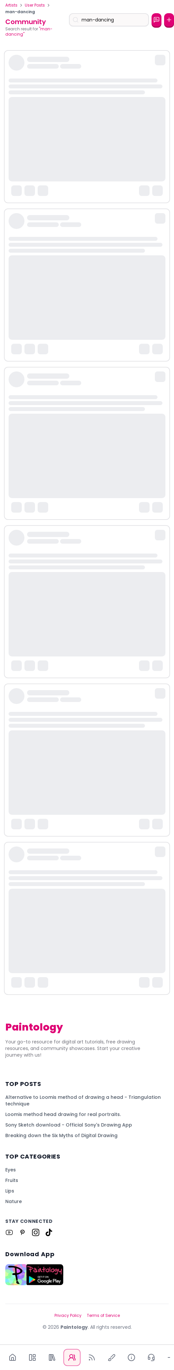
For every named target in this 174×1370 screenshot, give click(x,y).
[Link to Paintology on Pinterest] (22, 1232)
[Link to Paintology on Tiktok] (49, 1232)
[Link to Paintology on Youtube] (9, 1232)
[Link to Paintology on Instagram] (36, 1232)
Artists (11, 5)
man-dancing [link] (20, 12)
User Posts (35, 5)
